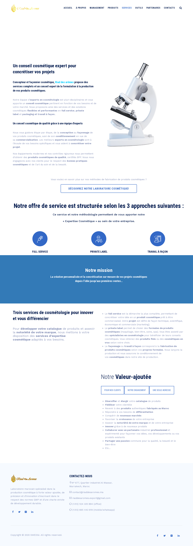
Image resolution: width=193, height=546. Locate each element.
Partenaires (154, 8)
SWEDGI (35, 535)
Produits (114, 8)
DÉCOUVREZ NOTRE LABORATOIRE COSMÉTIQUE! (98, 188)
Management (98, 8)
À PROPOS (82, 8)
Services (128, 8)
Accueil (69, 8)
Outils (140, 8)
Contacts (170, 8)
